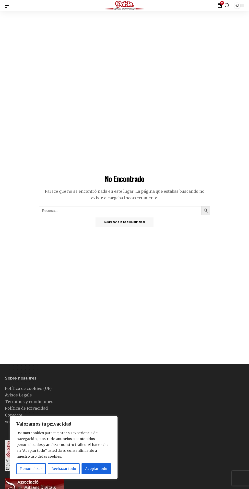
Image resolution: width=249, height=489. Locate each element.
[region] (64, 447)
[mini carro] (220, 5)
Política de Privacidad (26, 408)
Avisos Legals (18, 395)
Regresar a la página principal (124, 222)
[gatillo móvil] (9, 6)
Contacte (13, 415)
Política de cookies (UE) (28, 388)
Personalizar (31, 468)
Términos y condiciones (29, 401)
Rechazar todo (63, 468)
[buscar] (227, 5)
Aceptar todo (96, 468)
